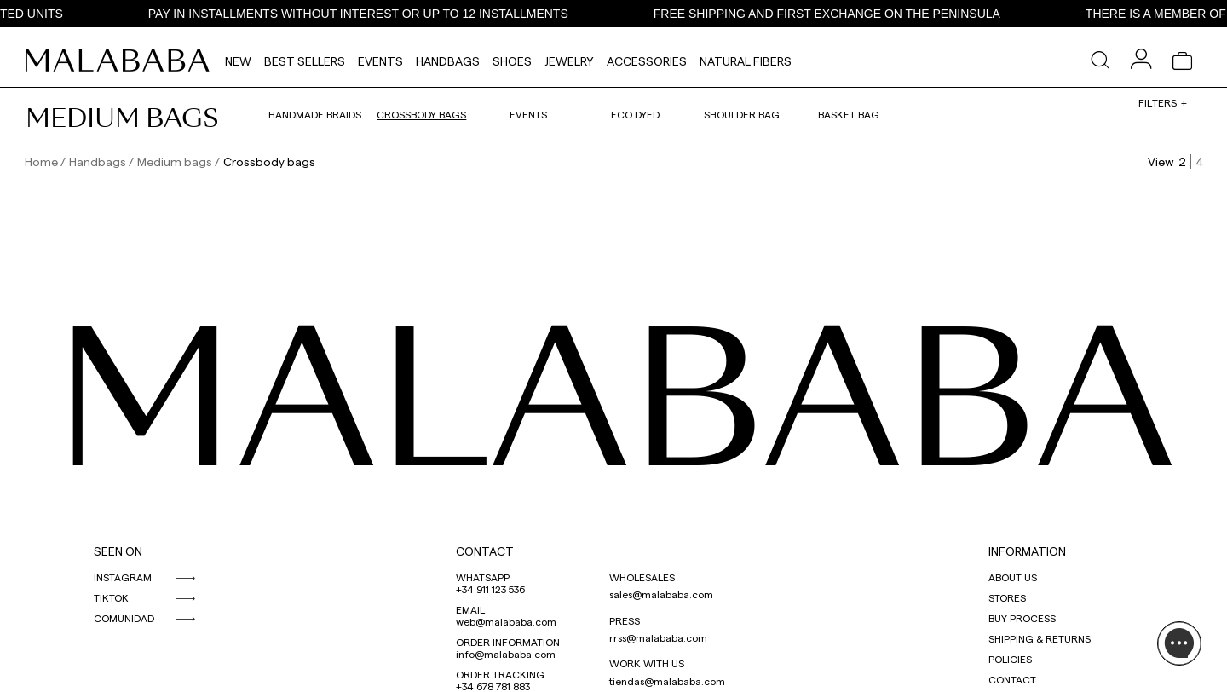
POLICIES (1010, 659)
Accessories (647, 61)
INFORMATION (1027, 551)
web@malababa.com (506, 621)
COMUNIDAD (124, 618)
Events (380, 61)
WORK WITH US (646, 663)
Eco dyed (635, 114)
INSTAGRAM (123, 577)
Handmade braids (314, 114)
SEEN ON (118, 551)
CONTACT (485, 551)
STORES (1007, 597)
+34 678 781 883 (493, 686)
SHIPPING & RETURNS (1039, 638)
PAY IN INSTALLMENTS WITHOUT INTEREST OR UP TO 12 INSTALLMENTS (368, 13)
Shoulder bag (742, 114)
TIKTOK (111, 597)
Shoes (512, 61)
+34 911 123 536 (490, 589)
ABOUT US (1012, 577)
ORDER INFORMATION (508, 642)
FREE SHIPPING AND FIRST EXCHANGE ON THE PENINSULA (836, 13)
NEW (238, 61)
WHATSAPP (483, 577)
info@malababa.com (506, 654)
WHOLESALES (642, 577)
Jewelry (569, 61)
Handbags (448, 61)
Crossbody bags (421, 114)
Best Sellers (304, 61)
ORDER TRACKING (500, 674)
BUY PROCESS (1022, 618)
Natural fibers (746, 61)
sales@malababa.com (661, 594)
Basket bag (848, 114)
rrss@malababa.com (658, 637)
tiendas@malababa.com (667, 681)
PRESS (624, 620)
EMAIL (470, 609)
